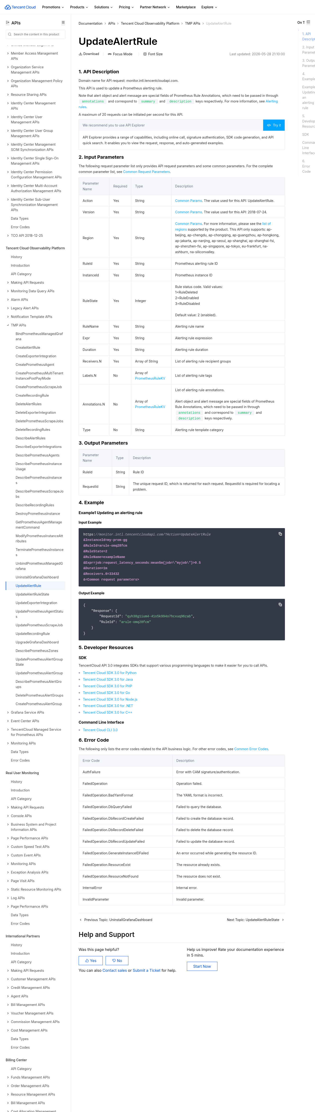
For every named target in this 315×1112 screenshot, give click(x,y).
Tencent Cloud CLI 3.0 (100, 832)
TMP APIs (192, 23)
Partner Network (155, 7)
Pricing (126, 7)
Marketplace (186, 7)
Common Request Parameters (193, 183)
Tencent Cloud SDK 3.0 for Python (109, 775)
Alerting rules (188, 113)
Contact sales (115, 1088)
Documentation (91, 23)
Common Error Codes (102, 856)
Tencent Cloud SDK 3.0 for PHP (107, 788)
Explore (210, 7)
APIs (111, 23)
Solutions (103, 7)
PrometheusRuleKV (150, 452)
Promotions (53, 7)
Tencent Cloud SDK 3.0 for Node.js (110, 801)
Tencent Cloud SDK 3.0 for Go (106, 795)
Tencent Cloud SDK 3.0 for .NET (108, 808)
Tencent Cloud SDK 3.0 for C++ (107, 814)
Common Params (186, 212)
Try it (216, 131)
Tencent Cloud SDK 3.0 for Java (108, 781)
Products (79, 7)
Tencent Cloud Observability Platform (150, 23)
